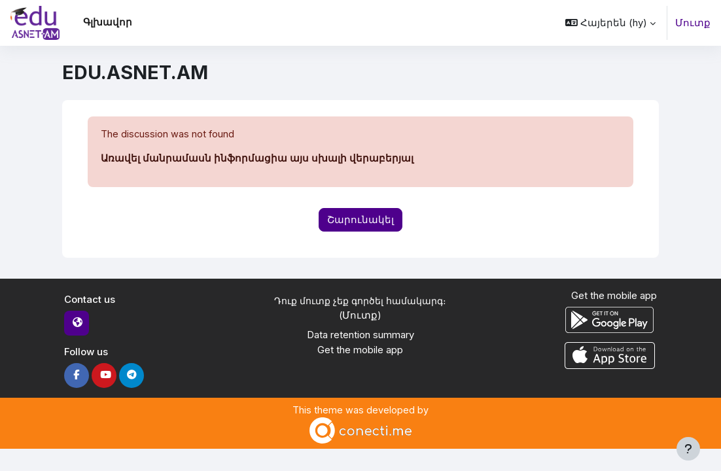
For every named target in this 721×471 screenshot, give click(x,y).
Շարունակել (360, 220)
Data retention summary (360, 336)
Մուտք (693, 23)
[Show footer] (688, 449)
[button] (610, 23)
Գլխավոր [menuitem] (107, 22)
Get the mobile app (360, 351)
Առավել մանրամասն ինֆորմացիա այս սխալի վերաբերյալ (257, 159)
